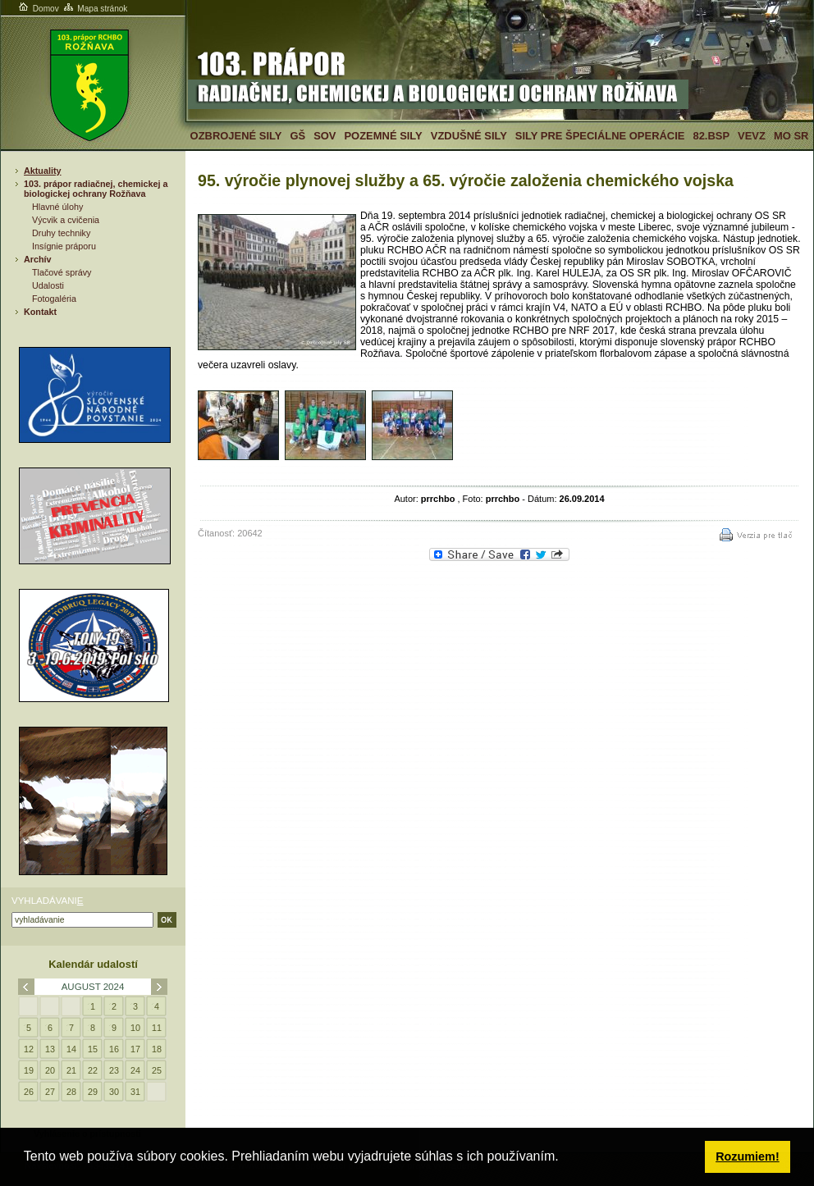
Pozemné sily (383, 136)
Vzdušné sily (469, 136)
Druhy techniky (61, 233)
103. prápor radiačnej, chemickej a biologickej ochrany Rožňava (96, 188)
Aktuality (43, 171)
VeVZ (752, 136)
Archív (38, 259)
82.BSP (711, 136)
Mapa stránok (95, 8)
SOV (324, 136)
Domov (37, 8)
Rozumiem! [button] (748, 1156)
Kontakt (40, 312)
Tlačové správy (62, 272)
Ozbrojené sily (236, 136)
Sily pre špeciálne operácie (600, 136)
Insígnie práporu (64, 246)
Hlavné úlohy (57, 207)
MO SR (791, 136)
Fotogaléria (54, 298)
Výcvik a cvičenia (65, 220)
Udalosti (48, 285)
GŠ (297, 136)
